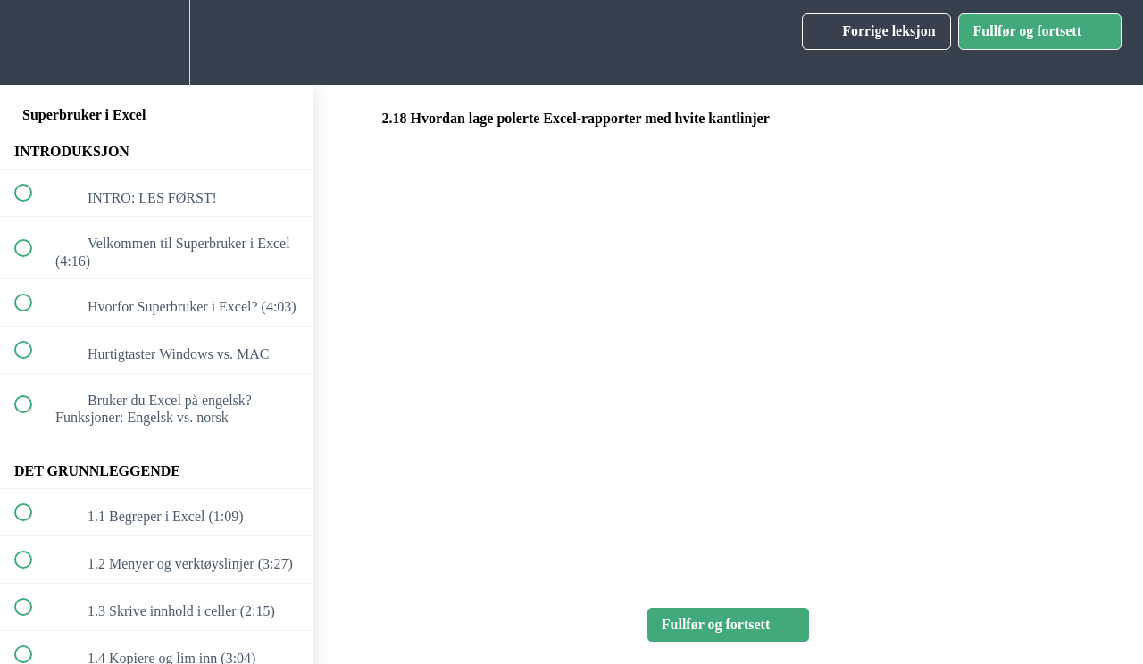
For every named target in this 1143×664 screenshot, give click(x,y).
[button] (33, 42)
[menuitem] (156, 42)
